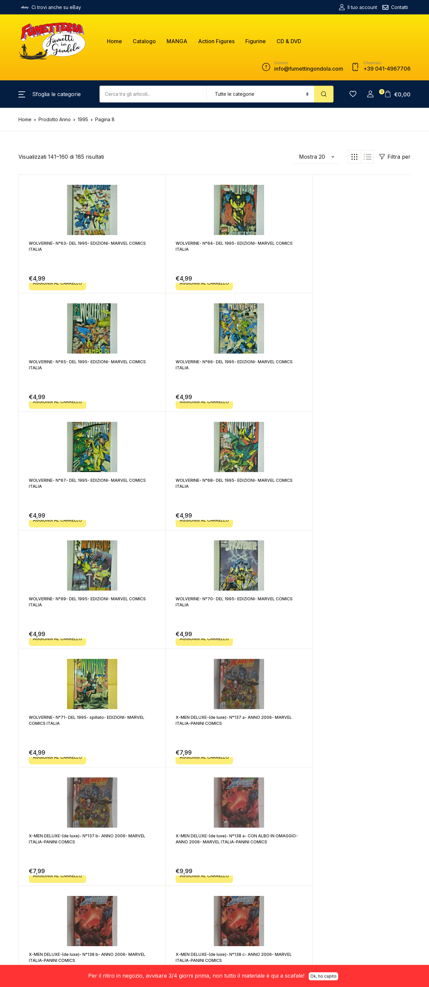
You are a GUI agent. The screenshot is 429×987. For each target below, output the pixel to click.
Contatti (395, 7)
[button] (49, 94)
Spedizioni (164, 896)
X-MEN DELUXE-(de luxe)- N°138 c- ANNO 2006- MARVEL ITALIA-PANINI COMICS (163, 604)
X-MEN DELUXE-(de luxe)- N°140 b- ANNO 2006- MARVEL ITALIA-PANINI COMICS (262, 723)
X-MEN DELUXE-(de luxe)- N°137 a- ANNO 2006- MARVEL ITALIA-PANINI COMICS (163, 486)
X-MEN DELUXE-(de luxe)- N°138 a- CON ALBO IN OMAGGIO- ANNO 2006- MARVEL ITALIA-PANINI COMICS (361, 486)
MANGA (177, 41)
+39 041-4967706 (105, 910)
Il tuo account (358, 7)
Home (114, 41)
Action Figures (216, 41)
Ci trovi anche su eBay (51, 7)
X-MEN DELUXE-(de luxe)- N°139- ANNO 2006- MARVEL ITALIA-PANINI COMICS (66, 723)
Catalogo (144, 41)
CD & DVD (289, 41)
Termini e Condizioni (175, 886)
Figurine (255, 41)
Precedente (108, 787)
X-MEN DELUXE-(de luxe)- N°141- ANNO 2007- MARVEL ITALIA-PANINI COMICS (359, 723)
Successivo (320, 787)
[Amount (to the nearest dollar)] (153, 94)
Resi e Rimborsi (169, 906)
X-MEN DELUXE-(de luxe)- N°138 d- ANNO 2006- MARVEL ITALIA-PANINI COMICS (262, 604)
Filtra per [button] (395, 156)
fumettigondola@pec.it (113, 902)
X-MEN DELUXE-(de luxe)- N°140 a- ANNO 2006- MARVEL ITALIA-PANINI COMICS (163, 723)
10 (290, 787)
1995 (83, 119)
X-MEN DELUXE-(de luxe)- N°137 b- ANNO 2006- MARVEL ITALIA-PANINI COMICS (262, 486)
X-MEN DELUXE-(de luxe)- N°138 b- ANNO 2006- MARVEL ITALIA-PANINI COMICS (66, 604)
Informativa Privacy (173, 916)
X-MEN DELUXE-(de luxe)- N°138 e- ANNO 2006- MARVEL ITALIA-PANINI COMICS (359, 604)
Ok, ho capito (323, 975)
